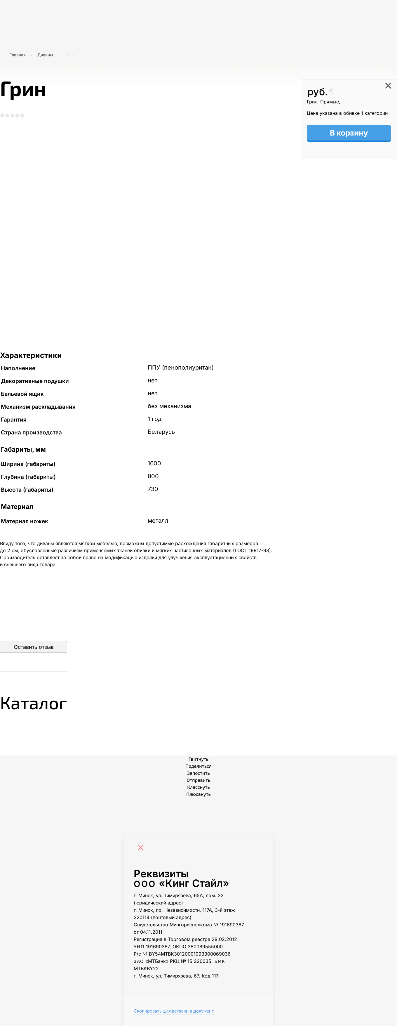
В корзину (349, 132)
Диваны (45, 54)
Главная (17, 54)
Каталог (33, 702)
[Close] (142, 848)
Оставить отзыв (34, 647)
